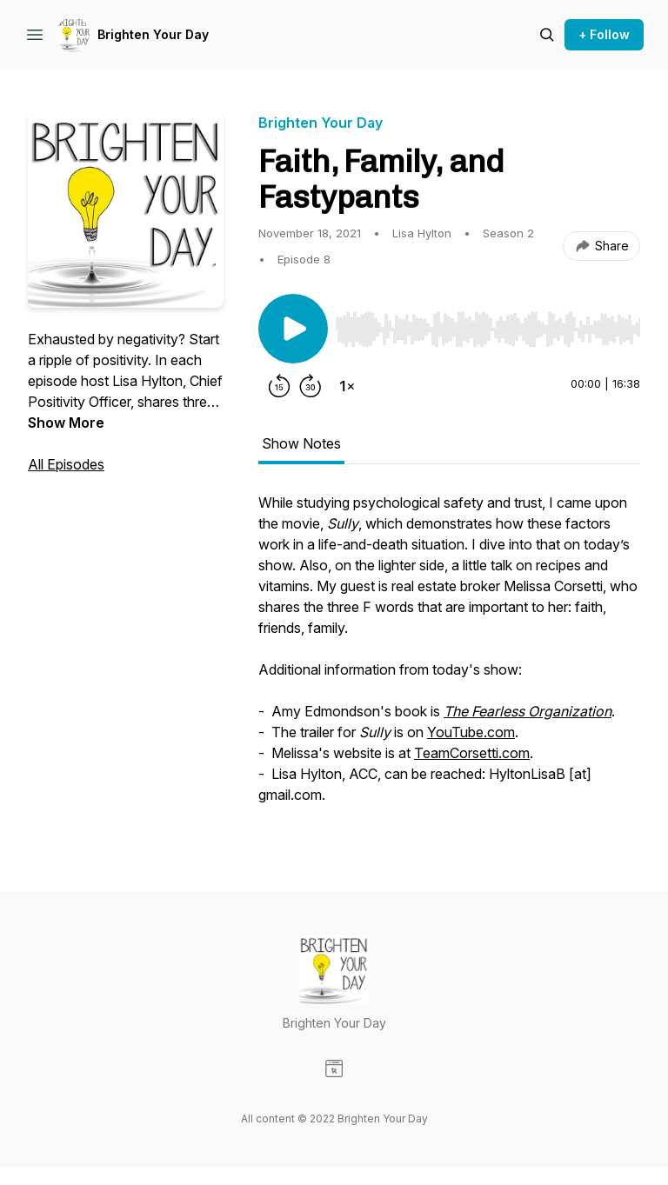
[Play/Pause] (293, 328)
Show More (66, 422)
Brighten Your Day (153, 34)
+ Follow (604, 34)
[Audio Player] (487, 324)
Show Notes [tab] (301, 443)
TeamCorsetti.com (472, 753)
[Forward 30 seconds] (310, 386)
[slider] (487, 329)
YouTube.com (471, 732)
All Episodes (66, 464)
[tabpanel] (449, 657)
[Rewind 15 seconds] (279, 386)
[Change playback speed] (347, 386)
